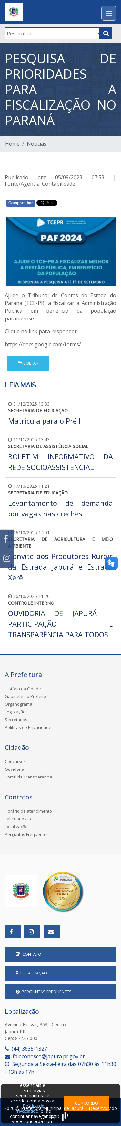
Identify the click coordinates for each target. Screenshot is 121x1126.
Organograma (18, 704)
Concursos (15, 761)
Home (12, 143)
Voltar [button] (28, 363)
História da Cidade (23, 688)
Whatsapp (79, 204)
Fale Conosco (18, 819)
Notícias (36, 143)
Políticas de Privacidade (28, 727)
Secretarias (16, 719)
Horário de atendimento (28, 811)
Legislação (15, 712)
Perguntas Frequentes (27, 834)
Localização (16, 826)
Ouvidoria (14, 769)
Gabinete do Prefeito (25, 696)
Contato (28, 954)
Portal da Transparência (28, 777)
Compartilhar (20, 203)
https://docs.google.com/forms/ (43, 344)
